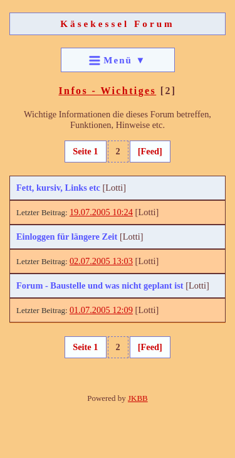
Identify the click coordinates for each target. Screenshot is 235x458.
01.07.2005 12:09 (101, 310)
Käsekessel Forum (117, 23)
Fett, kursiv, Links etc (58, 188)
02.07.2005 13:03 (101, 261)
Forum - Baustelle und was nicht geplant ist (100, 285)
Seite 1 (85, 151)
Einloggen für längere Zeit (66, 237)
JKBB (138, 398)
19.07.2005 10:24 (101, 212)
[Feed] (150, 151)
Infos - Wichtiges (107, 90)
